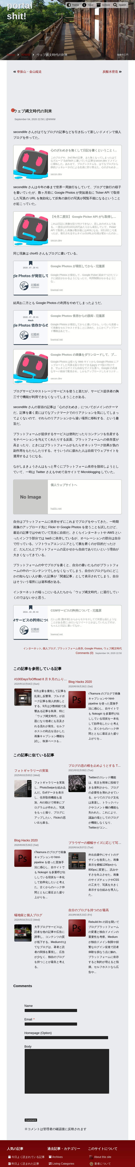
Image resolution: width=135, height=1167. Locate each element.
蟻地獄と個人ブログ (28, 915)
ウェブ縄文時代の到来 (32, 111)
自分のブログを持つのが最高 (88, 910)
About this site (102, 1156)
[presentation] (50, 1106)
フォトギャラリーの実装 (31, 770)
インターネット (32, 648)
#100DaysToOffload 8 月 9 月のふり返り (42, 679)
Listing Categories (63, 1163)
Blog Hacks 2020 (80, 681)
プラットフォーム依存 (70, 648)
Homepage (32, 1033)
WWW (52, 119)
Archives (106, 5)
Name (28, 1006)
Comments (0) (84, 652)
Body (28, 1046)
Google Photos (93, 648)
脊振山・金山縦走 (29, 71)
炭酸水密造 (110, 71)
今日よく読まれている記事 (28, 1156)
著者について (102, 1163)
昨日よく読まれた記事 (25, 1163)
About (90, 5)
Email (29, 1019)
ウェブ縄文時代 (113, 648)
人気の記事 (15, 1149)
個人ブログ (49, 648)
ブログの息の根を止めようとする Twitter (96, 765)
